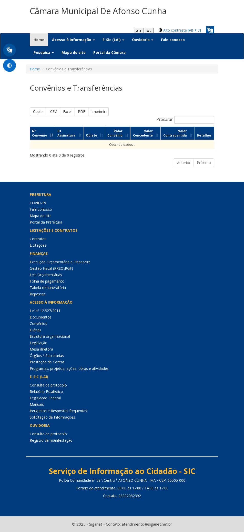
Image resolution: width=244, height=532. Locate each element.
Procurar (185, 120)
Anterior (183, 162)
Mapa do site (74, 52)
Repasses (38, 294)
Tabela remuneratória (48, 287)
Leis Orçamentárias (46, 274)
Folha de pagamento (47, 281)
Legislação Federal (45, 397)
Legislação (38, 342)
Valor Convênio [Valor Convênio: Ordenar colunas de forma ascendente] (115, 133)
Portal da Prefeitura (46, 222)
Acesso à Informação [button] (73, 39)
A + (139, 30)
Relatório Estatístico (46, 391)
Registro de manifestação (51, 440)
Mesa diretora (41, 349)
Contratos (38, 238)
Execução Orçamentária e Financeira (60, 261)
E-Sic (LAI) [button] (113, 39)
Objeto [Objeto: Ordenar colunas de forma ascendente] (91, 135)
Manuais (37, 404)
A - (149, 30)
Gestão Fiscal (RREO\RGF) (51, 268)
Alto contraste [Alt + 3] (182, 30)
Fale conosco (173, 39)
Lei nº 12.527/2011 (45, 310)
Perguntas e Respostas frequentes (58, 410)
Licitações (38, 245)
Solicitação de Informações (52, 417)
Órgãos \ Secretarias (47, 355)
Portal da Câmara (109, 52)
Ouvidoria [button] (142, 39)
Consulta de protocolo (48, 385)
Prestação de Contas (47, 362)
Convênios (38, 323)
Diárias (35, 329)
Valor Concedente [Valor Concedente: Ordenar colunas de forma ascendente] (143, 133)
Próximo (204, 162)
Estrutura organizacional (50, 336)
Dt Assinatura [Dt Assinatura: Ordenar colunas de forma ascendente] (66, 133)
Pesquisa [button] (44, 52)
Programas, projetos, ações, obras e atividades (69, 368)
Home (41, 39)
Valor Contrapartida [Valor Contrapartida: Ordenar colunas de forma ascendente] (175, 133)
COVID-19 (38, 202)
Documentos (41, 317)
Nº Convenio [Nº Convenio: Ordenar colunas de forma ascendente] (39, 133)
